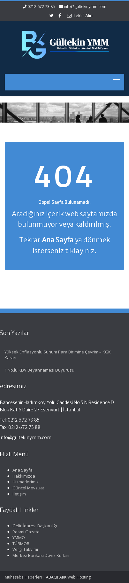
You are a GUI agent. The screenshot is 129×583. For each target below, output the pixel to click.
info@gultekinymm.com (85, 6)
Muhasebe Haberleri (23, 577)
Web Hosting (79, 577)
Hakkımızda (23, 476)
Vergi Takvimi (24, 549)
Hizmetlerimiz (25, 482)
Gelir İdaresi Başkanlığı (34, 526)
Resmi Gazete (25, 532)
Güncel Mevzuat (27, 488)
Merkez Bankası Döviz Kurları (40, 555)
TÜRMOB (20, 543)
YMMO (18, 537)
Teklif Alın (80, 15)
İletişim (18, 494)
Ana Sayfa (22, 470)
